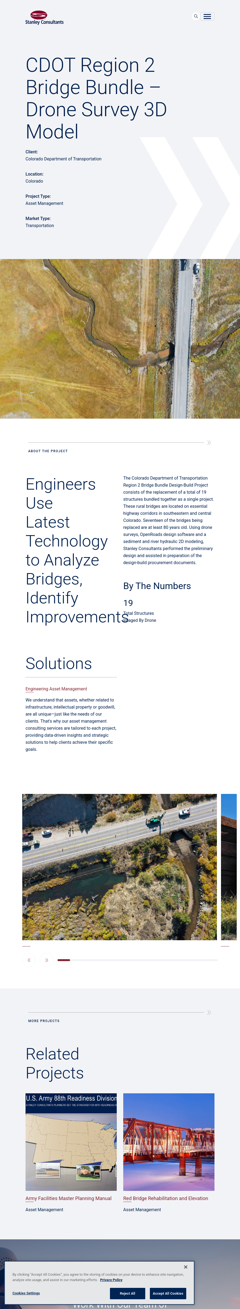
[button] (29, 960)
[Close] (186, 1267)
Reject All (127, 1293)
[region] (99, 1283)
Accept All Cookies (168, 1293)
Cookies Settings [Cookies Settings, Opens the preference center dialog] (26, 1293)
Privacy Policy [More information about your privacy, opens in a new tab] (111, 1280)
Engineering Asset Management (56, 688)
